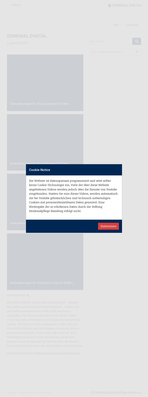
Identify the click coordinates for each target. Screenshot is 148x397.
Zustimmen (108, 226)
